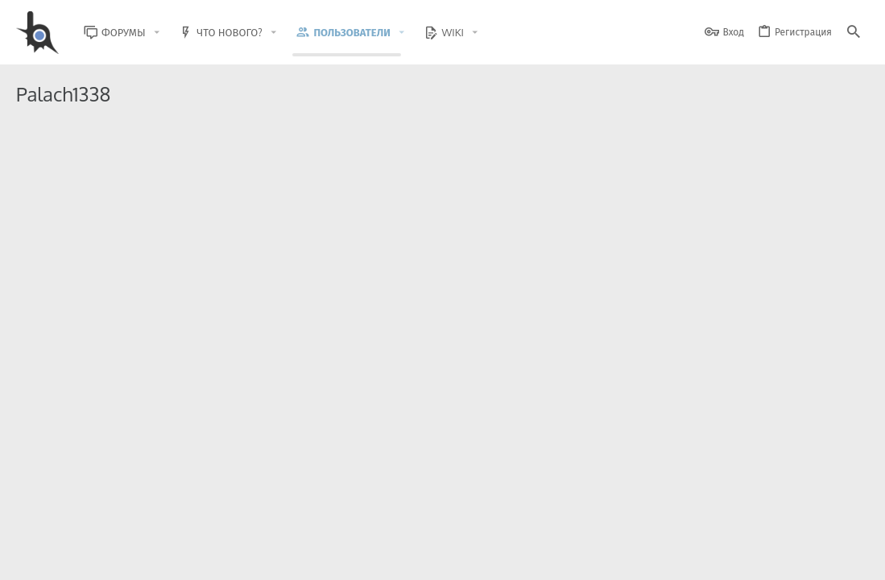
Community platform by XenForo (147, 512)
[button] (169, 32)
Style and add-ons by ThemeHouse (363, 512)
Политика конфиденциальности (704, 558)
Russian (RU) (146, 558)
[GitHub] (850, 519)
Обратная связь (490, 558)
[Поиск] (853, 32)
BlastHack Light (56, 558)
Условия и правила (579, 558)
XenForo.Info (119, 526)
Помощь (805, 558)
